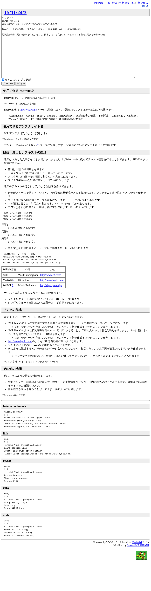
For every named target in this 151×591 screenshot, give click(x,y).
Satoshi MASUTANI (138, 557)
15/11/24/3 (15, 12)
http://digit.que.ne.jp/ (51, 297)
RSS (132, 2)
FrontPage (98, 2)
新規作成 (143, 2)
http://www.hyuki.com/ (52, 292)
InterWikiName (28, 121)
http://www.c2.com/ (50, 287)
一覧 (107, 2)
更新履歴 (124, 2)
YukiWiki (137, 554)
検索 (114, 2)
